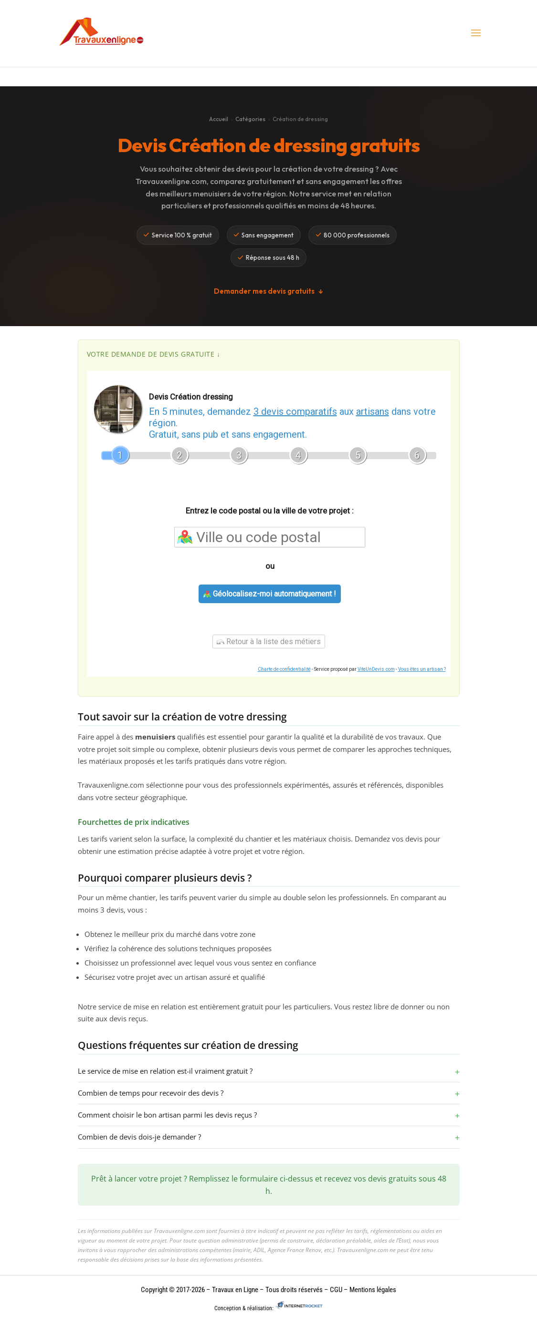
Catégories (250, 119)
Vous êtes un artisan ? (422, 669)
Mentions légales (372, 1289)
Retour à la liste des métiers (269, 641)
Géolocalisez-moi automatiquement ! (269, 593)
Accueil (218, 119)
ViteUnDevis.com (376, 669)
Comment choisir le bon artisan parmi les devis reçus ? (167, 1115)
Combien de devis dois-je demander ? (139, 1136)
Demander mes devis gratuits (268, 291)
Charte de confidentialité (284, 669)
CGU (336, 1289)
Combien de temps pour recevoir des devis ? (150, 1093)
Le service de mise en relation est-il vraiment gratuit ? (165, 1071)
